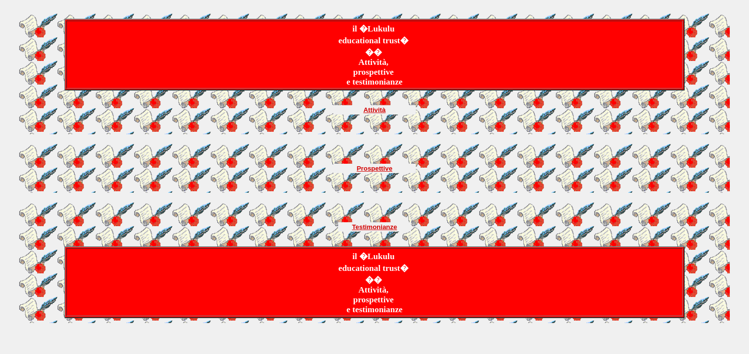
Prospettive (375, 168)
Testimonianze (374, 227)
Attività (374, 110)
